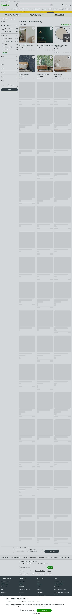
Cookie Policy (39, 606)
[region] (36, 606)
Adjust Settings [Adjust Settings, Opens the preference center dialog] (36, 613)
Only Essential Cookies (28, 610)
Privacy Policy (48, 606)
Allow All (44, 610)
